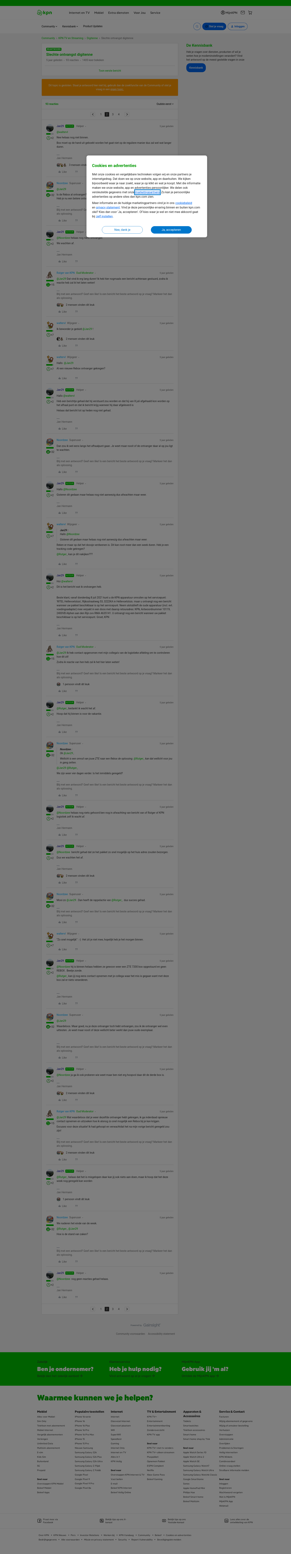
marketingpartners (147, 192)
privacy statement (108, 207)
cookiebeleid (183, 203)
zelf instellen (104, 216)
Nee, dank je (122, 230)
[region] (146, 196)
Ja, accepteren (171, 230)
